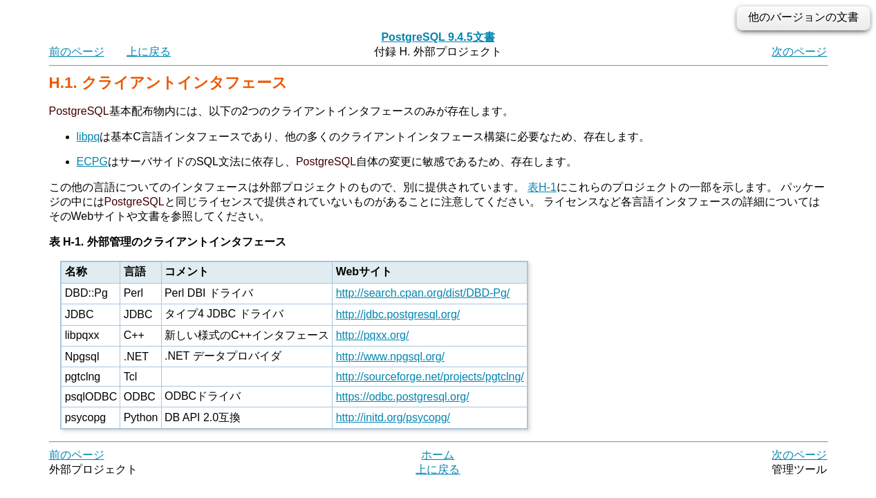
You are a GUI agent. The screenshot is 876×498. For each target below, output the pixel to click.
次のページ (799, 51)
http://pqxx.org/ (372, 335)
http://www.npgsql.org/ (390, 356)
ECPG (92, 161)
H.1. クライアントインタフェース (168, 82)
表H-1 (542, 187)
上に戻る (149, 51)
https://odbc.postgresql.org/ (402, 397)
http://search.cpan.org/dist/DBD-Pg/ (423, 293)
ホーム (437, 455)
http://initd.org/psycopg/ (393, 417)
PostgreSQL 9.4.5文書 (437, 37)
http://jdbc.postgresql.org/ (398, 314)
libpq (88, 136)
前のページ (76, 51)
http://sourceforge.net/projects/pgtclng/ (430, 376)
